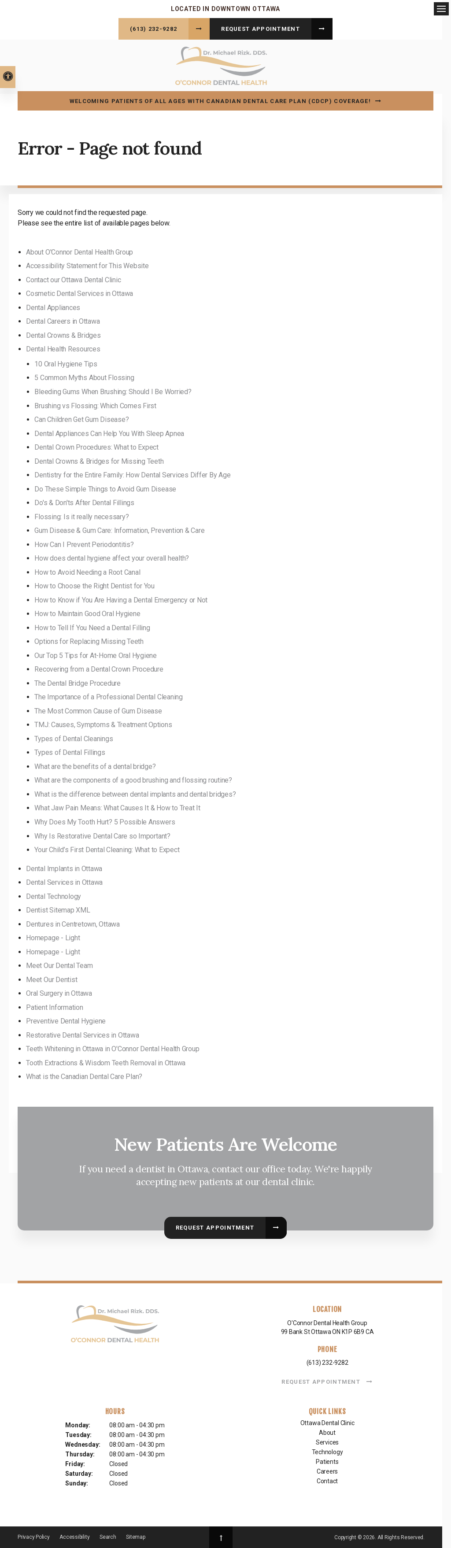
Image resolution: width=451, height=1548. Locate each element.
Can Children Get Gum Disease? (81, 418)
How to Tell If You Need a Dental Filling (92, 626)
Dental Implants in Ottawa (64, 867)
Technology (327, 1450)
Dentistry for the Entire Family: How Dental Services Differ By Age (132, 473)
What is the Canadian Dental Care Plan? (84, 1075)
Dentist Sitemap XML (58, 909)
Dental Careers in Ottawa (63, 320)
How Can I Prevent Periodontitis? (83, 543)
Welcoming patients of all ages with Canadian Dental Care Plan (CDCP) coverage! (220, 99)
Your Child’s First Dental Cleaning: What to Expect (106, 848)
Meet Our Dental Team (59, 964)
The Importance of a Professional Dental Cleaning (108, 695)
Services (327, 1441)
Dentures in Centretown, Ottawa (73, 923)
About (327, 1431)
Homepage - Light (53, 936)
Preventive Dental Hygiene (66, 1020)
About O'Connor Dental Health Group (79, 251)
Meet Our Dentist (51, 978)
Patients (327, 1460)
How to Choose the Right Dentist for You (94, 584)
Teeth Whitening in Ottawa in (112, 1047)
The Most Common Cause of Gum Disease (98, 710)
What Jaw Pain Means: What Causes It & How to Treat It (117, 806)
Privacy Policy (34, 1535)
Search (108, 1535)
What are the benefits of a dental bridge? (94, 765)
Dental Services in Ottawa (64, 881)
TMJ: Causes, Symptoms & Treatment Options (103, 723)
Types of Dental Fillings (69, 751)
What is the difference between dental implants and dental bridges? (135, 793)
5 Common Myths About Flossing (84, 376)
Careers (327, 1470)
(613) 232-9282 (153, 29)
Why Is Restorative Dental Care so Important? (102, 834)
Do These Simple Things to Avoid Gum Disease (105, 487)
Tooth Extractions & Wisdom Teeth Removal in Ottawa (105, 1061)
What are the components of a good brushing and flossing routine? (133, 779)
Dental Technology (53, 895)
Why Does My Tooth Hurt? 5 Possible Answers (104, 820)
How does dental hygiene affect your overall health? (111, 557)
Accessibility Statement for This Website (87, 264)
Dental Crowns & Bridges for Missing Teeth (98, 459)
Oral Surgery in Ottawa (59, 992)
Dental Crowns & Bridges (63, 334)
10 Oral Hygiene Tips (65, 362)
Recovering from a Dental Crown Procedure (98, 668)
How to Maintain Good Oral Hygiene (87, 612)
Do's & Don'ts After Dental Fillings (84, 501)
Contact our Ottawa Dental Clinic (73, 278)
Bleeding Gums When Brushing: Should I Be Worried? (112, 390)
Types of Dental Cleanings (73, 737)
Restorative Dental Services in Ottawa (82, 1034)
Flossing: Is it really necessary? (81, 515)
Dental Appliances (53, 306)
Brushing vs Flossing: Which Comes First (95, 404)
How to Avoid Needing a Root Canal (87, 570)
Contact (327, 1479)
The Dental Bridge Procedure (77, 682)
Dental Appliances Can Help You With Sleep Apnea (109, 432)
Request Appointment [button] (260, 29)
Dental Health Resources (63, 348)
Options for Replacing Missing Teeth (89, 640)
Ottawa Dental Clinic (327, 1421)
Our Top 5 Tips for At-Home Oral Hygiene (95, 654)
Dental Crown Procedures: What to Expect (96, 446)
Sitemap (135, 1535)
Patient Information (54, 1006)
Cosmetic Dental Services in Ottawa (79, 292)
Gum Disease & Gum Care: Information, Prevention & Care (119, 529)
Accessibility (74, 1535)
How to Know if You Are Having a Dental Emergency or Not (120, 599)
